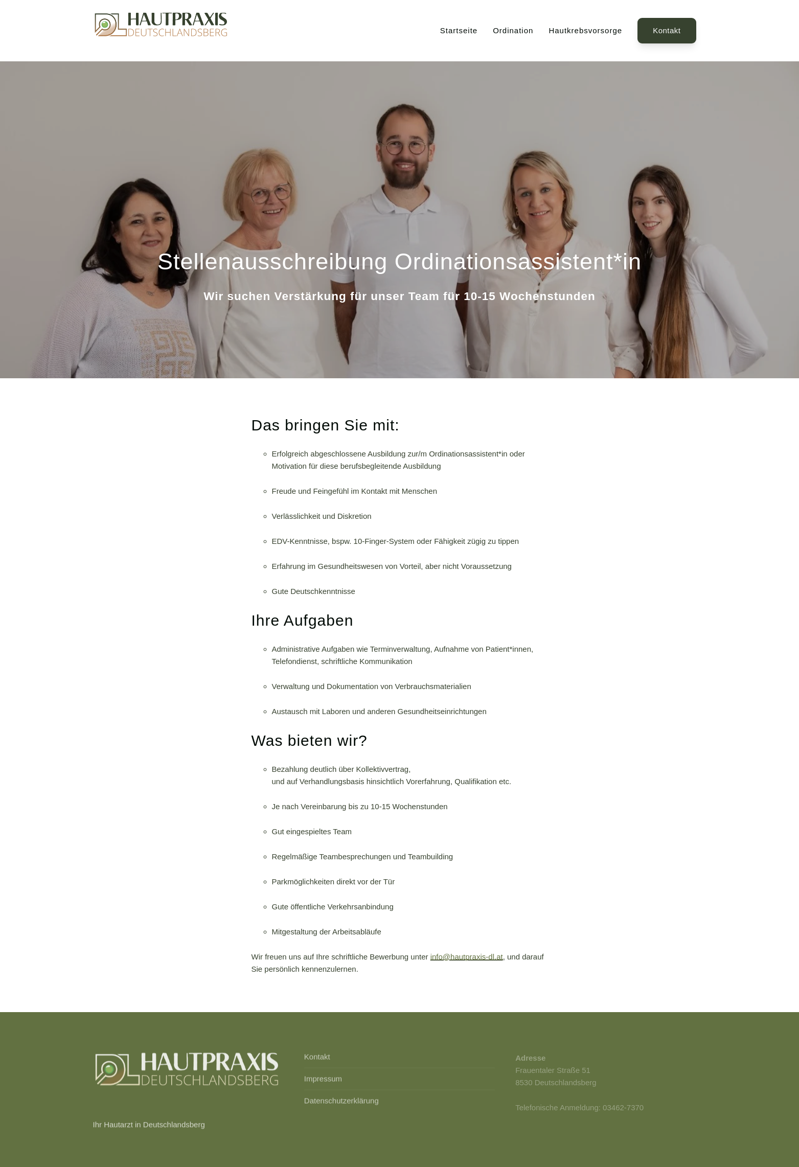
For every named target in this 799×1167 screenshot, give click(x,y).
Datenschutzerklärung (341, 1101)
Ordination (513, 30)
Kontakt (666, 30)
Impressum (323, 1080)
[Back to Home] (162, 30)
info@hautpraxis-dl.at (466, 956)
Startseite (458, 30)
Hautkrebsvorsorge (585, 30)
